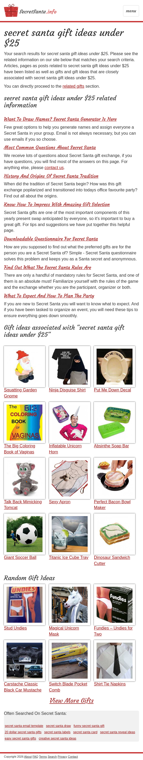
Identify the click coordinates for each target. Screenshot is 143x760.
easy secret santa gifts (20, 738)
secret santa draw (58, 726)
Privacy (62, 756)
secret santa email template (24, 726)
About (28, 756)
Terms (43, 756)
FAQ (35, 756)
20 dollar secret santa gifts (23, 732)
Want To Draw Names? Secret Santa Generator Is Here (60, 119)
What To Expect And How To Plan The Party (49, 296)
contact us (54, 167)
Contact (73, 756)
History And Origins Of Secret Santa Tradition (51, 176)
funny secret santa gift (88, 726)
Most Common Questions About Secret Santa (50, 147)
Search (52, 756)
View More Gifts (72, 701)
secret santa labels (57, 732)
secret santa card (85, 732)
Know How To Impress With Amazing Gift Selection (57, 204)
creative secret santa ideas (57, 738)
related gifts (73, 86)
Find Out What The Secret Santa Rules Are (47, 267)
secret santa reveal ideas (117, 732)
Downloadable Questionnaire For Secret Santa (51, 239)
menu (131, 12)
